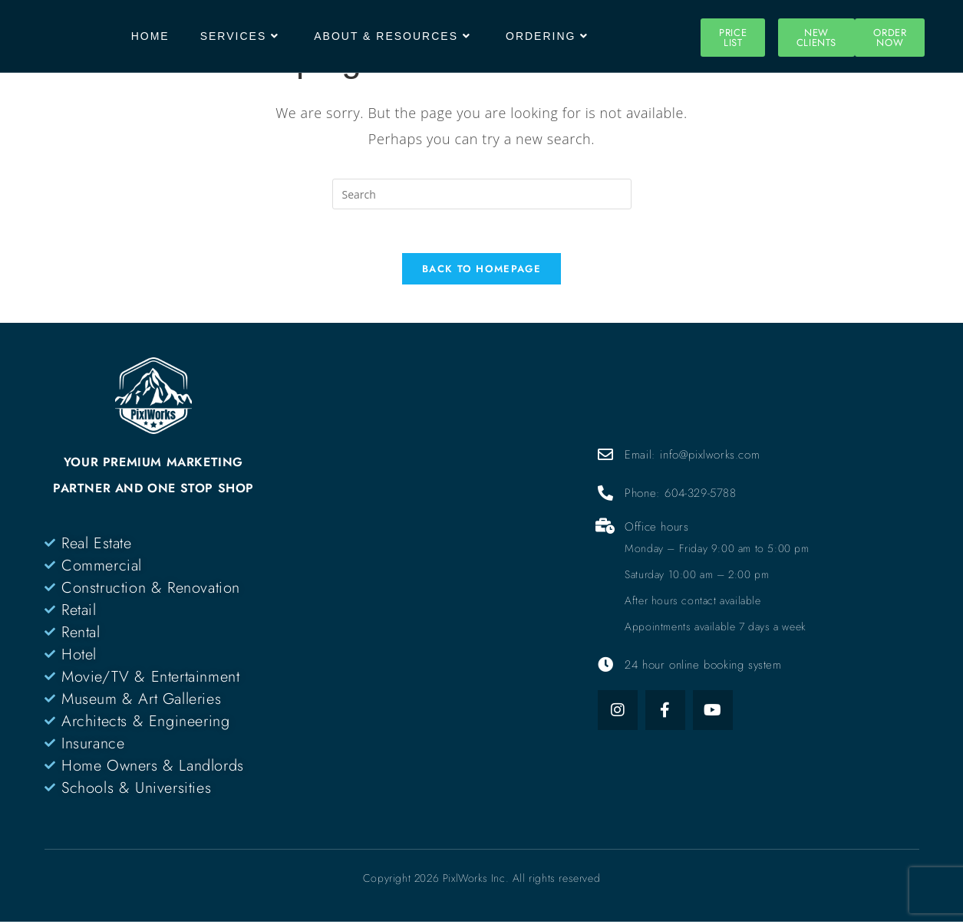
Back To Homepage (481, 271)
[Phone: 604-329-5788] (605, 495)
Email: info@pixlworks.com (692, 457)
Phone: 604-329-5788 (680, 495)
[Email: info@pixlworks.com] (605, 457)
